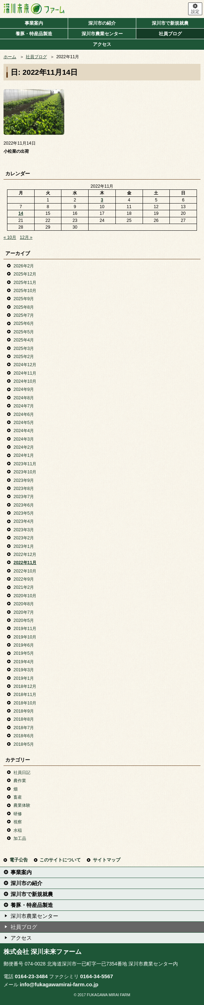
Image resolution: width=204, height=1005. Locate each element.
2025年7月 (23, 315)
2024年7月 (23, 406)
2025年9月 (23, 298)
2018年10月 (24, 703)
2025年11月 (24, 282)
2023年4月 (23, 521)
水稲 (17, 830)
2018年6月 (23, 735)
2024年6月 (23, 414)
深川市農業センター (102, 33)
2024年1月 (23, 455)
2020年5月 (23, 620)
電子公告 (19, 859)
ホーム (10, 56)
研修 (17, 813)
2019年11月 (24, 628)
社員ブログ (170, 33)
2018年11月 (24, 694)
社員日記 (21, 772)
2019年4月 (23, 661)
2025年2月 (23, 356)
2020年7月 (23, 612)
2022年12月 (24, 554)
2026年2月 (23, 266)
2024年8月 (23, 397)
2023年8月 (23, 488)
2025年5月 (23, 331)
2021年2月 (23, 587)
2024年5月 (23, 422)
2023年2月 (23, 537)
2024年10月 (24, 381)
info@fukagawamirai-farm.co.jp (59, 984)
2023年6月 (23, 505)
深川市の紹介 (102, 23)
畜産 (17, 797)
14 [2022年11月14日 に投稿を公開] (20, 213)
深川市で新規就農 (170, 23)
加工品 (19, 838)
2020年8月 (23, 603)
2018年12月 (24, 686)
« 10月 (10, 237)
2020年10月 (24, 595)
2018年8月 (23, 719)
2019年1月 (23, 678)
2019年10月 (24, 637)
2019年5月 (23, 653)
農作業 (19, 780)
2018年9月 (23, 711)
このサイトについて (60, 859)
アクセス (102, 44)
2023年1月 (23, 546)
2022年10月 (24, 571)
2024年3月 (23, 439)
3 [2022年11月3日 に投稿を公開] (102, 200)
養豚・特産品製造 (34, 33)
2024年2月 (23, 447)
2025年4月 (23, 340)
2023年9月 (23, 480)
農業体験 (21, 805)
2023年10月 (24, 472)
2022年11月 (24, 562)
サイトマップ (106, 859)
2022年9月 (23, 579)
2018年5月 (23, 744)
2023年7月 (23, 496)
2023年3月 (23, 529)
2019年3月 (23, 669)
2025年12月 (24, 274)
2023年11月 (24, 463)
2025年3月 (23, 348)
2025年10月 (24, 290)
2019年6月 (23, 645)
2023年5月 (23, 513)
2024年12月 (24, 364)
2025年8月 (23, 307)
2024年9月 (23, 389)
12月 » (26, 237)
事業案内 (34, 23)
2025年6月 (23, 323)
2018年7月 (23, 727)
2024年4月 (23, 430)
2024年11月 (24, 373)
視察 (17, 821)
